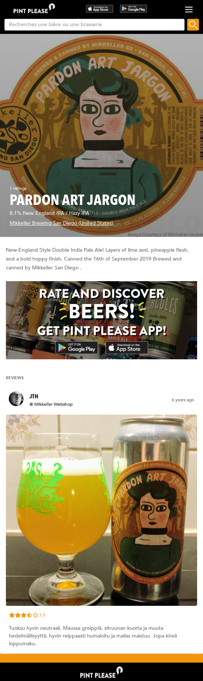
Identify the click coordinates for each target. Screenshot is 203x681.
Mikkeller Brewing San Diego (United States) (61, 223)
